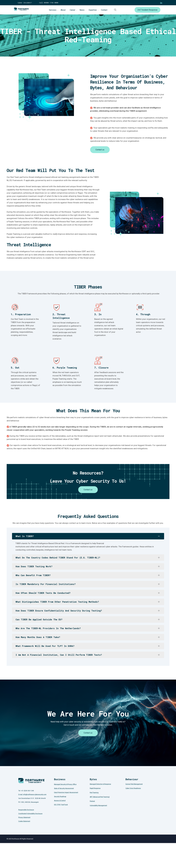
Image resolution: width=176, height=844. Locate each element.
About (63, 10)
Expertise (93, 10)
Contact (104, 10)
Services (52, 10)
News (82, 10)
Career (72, 10)
